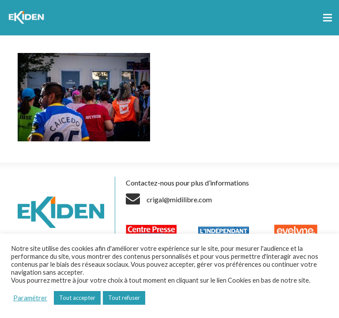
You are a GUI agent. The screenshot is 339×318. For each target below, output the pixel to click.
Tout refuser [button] (124, 297)
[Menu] (327, 18)
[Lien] (27, 17)
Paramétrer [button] (30, 298)
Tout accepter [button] (77, 297)
